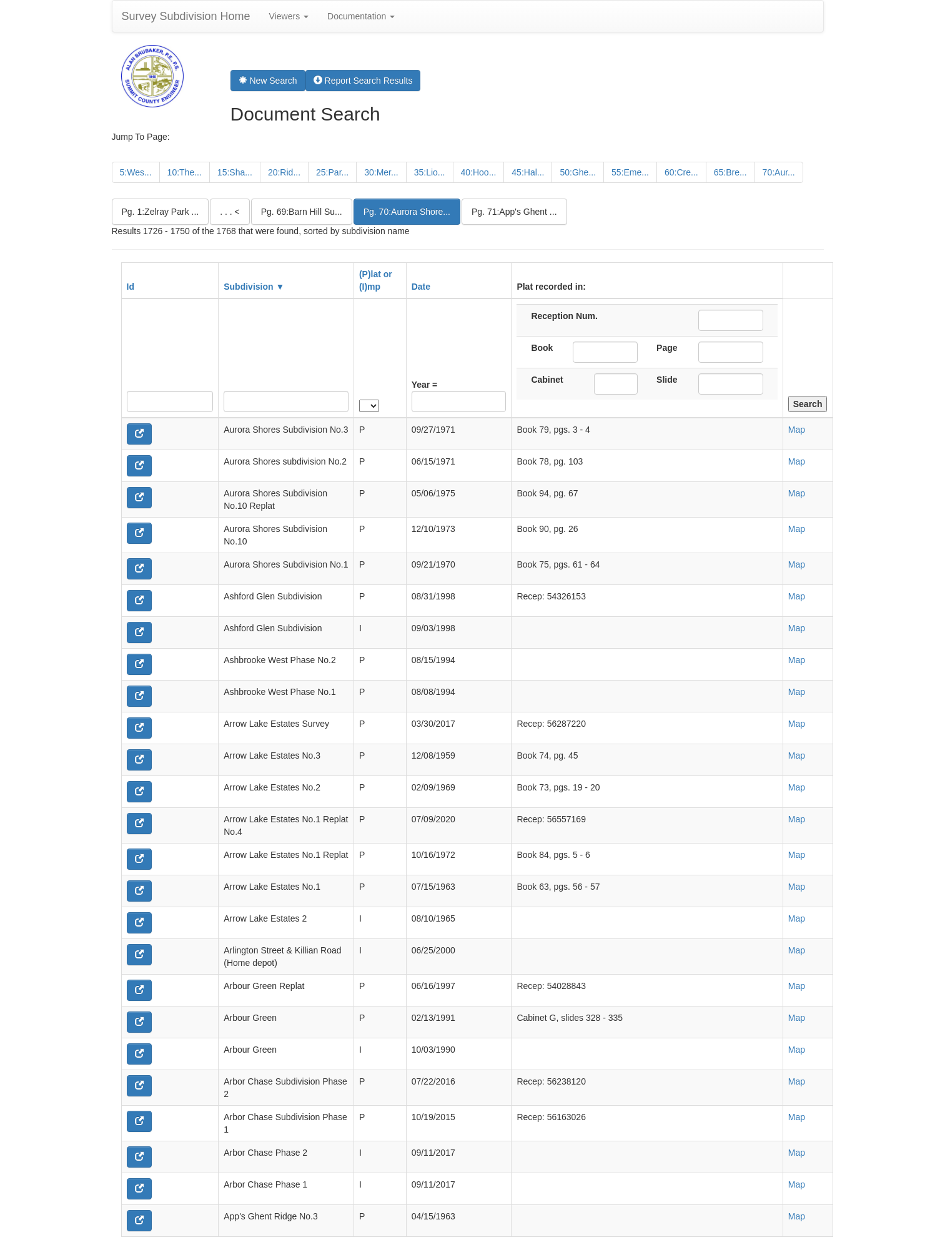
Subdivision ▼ (254, 287)
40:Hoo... (479, 172)
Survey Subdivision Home (186, 16)
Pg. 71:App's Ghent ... (514, 212)
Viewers (289, 16)
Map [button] (796, 430)
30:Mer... (381, 172)
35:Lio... (429, 172)
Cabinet (547, 380)
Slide (666, 380)
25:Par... (332, 172)
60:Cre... (681, 172)
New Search (268, 81)
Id (130, 287)
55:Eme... (630, 172)
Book (542, 348)
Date (421, 287)
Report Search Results (363, 81)
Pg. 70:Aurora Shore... (407, 212)
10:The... (184, 172)
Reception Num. (564, 316)
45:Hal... (528, 172)
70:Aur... (779, 172)
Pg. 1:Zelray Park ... (160, 212)
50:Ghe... (578, 172)
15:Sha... (234, 172)
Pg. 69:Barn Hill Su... (301, 212)
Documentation (361, 16)
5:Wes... (136, 172)
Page (666, 348)
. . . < (230, 212)
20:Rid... (284, 172)
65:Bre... (730, 172)
